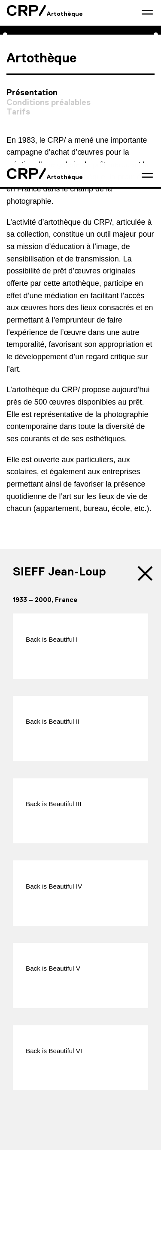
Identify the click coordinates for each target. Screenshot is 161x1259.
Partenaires (114, 1168)
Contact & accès (29, 1168)
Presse (74, 1168)
